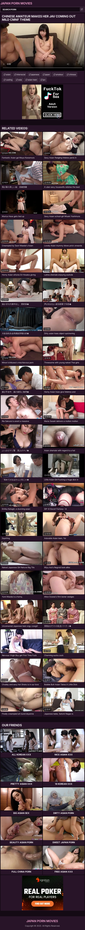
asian (8, 74)
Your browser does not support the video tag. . (42, 47)
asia (20, 80)
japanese (35, 74)
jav (44, 80)
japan (47, 74)
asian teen (32, 80)
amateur (59, 74)
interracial (20, 74)
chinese (72, 74)
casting (9, 80)
